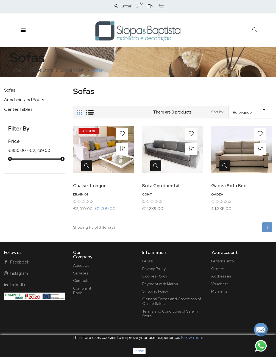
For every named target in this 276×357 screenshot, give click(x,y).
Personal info (222, 261)
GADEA (217, 194)
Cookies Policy (154, 276)
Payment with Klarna (160, 283)
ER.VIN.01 (80, 194)
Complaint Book (82, 291)
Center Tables (18, 109)
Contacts (81, 280)
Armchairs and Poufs (24, 100)
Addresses (221, 276)
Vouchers (219, 283)
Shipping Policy (155, 291)
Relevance (250, 110)
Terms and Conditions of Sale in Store (170, 314)
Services (80, 273)
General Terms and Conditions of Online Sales (171, 301)
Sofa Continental (160, 186)
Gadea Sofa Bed (229, 186)
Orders (217, 268)
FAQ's (147, 261)
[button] (255, 30)
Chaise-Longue (90, 186)
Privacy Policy (154, 268)
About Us (81, 265)
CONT (147, 194)
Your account (224, 252)
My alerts (219, 291)
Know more (192, 337)
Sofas (9, 90)
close (139, 350)
